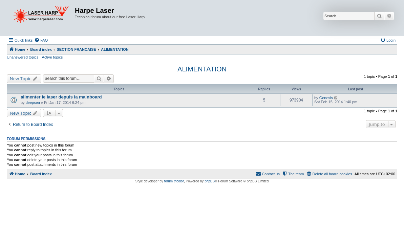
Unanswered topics (23, 57)
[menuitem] (41, 40)
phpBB (210, 181)
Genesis (326, 98)
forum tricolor (174, 181)
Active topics (52, 57)
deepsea (33, 102)
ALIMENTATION (202, 69)
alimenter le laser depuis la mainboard (61, 96)
